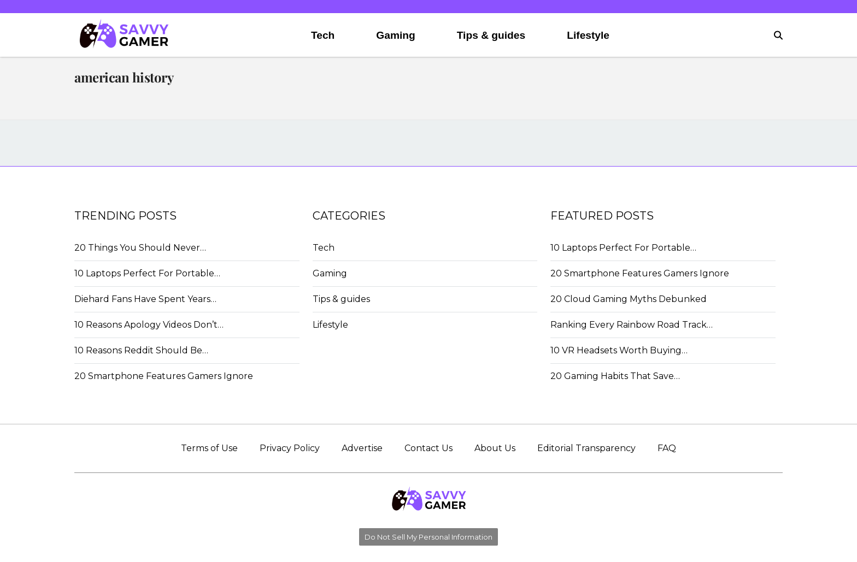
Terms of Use (209, 448)
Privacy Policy (290, 448)
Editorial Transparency (586, 448)
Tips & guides (491, 35)
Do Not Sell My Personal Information (428, 537)
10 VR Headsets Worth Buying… (619, 350)
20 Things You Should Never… (140, 247)
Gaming (395, 35)
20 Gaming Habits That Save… (615, 376)
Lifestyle (588, 35)
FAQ (667, 448)
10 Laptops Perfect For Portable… (147, 273)
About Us (494, 448)
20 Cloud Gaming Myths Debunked (628, 299)
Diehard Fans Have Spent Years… (145, 299)
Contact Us (428, 448)
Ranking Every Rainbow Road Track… (631, 325)
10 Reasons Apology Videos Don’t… (149, 325)
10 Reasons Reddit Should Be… (141, 350)
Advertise (362, 448)
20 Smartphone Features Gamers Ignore (163, 376)
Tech (322, 35)
